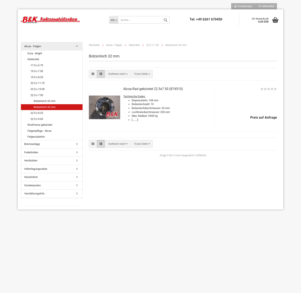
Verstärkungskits (34, 193)
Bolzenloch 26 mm (44, 101)
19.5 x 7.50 (37, 71)
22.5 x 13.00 (38, 89)
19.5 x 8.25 (37, 77)
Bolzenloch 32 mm (44, 107)
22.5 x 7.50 (37, 95)
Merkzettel (266, 6)
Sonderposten (32, 185)
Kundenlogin (243, 6)
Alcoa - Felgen (32, 46)
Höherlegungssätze (35, 168)
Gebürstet (33, 59)
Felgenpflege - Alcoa (39, 130)
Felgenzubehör (36, 136)
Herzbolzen (30, 160)
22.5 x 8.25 (37, 112)
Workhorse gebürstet (39, 124)
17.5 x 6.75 (37, 65)
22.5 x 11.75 (38, 83)
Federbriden (31, 152)
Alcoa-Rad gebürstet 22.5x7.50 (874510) (153, 89)
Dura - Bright (34, 53)
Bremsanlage (32, 144)
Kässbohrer (31, 177)
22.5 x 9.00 (37, 118)
